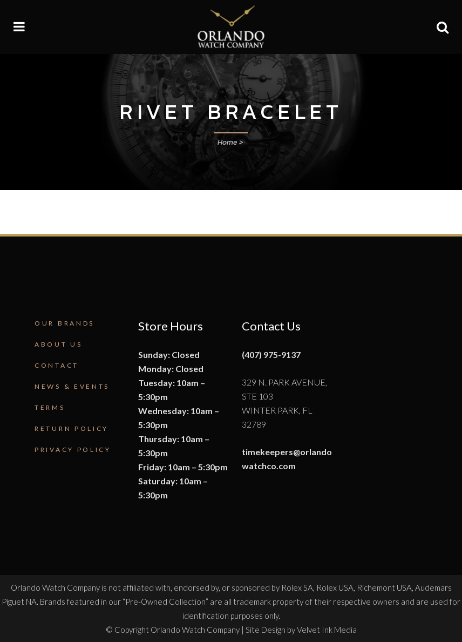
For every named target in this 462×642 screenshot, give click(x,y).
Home (227, 142)
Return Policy (71, 428)
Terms (50, 407)
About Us (59, 344)
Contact (57, 365)
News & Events (72, 386)
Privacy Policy (73, 449)
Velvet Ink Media (327, 629)
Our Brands (64, 323)
